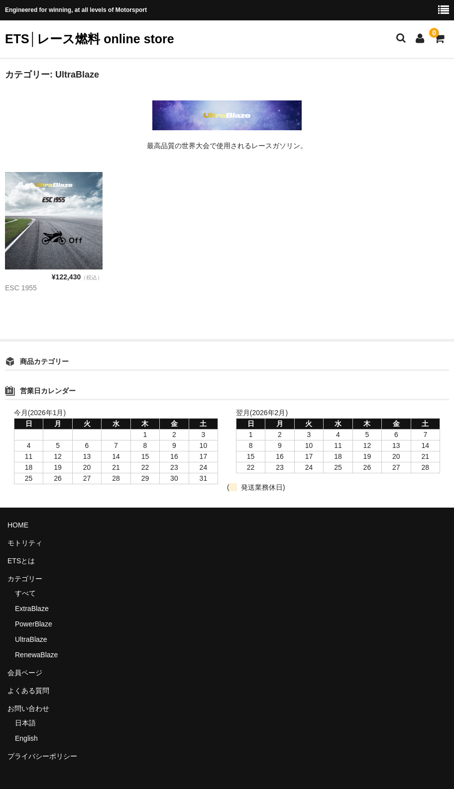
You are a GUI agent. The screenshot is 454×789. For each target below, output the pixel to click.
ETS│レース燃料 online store (89, 39)
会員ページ (24, 673)
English (26, 738)
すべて (25, 593)
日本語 (25, 723)
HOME (17, 525)
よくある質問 (28, 691)
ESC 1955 (21, 288)
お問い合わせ (28, 708)
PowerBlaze (33, 624)
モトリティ (24, 543)
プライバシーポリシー (42, 756)
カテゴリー (24, 579)
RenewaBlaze (36, 655)
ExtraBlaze (32, 609)
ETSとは (21, 561)
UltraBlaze (31, 639)
